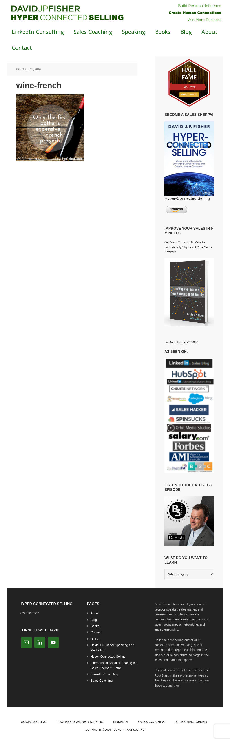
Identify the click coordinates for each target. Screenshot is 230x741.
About (95, 613)
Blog (94, 620)
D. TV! (95, 639)
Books (95, 626)
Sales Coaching (102, 680)
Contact (96, 632)
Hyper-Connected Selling (108, 656)
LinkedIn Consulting (104, 674)
